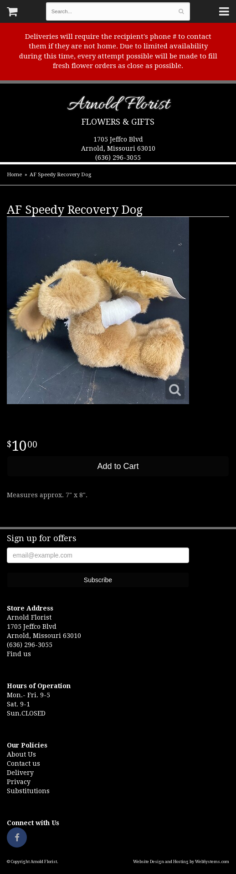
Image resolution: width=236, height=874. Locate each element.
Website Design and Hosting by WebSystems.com (181, 861)
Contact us (23, 763)
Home (14, 175)
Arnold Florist (118, 106)
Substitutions (28, 791)
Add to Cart (118, 466)
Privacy (19, 781)
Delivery (20, 772)
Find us (19, 654)
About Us (21, 754)
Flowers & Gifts (118, 121)
